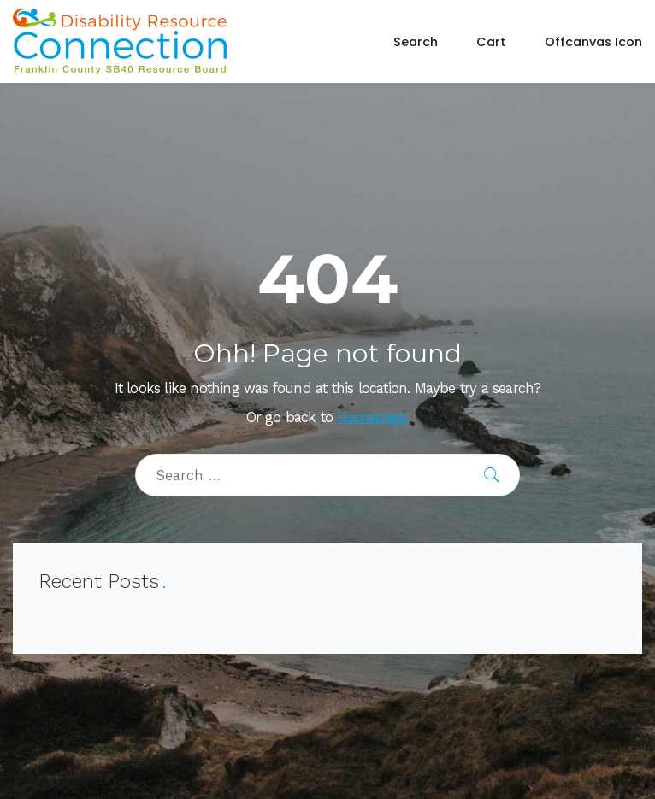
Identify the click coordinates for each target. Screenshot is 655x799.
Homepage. (374, 417)
